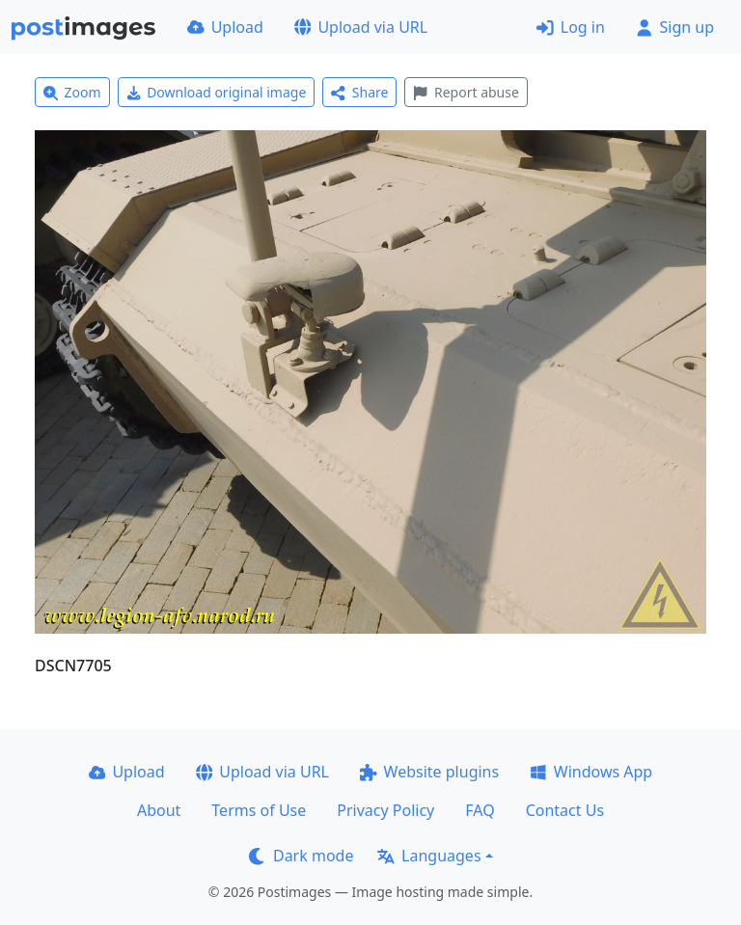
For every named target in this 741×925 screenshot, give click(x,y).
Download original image (216, 92)
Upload (225, 27)
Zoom (72, 92)
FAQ (479, 810)
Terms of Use (258, 810)
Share (359, 92)
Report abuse (465, 92)
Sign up (675, 27)
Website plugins (429, 771)
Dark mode (301, 855)
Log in (570, 27)
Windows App (591, 771)
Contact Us (565, 810)
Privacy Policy (385, 810)
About (158, 810)
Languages (428, 855)
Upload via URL (360, 27)
